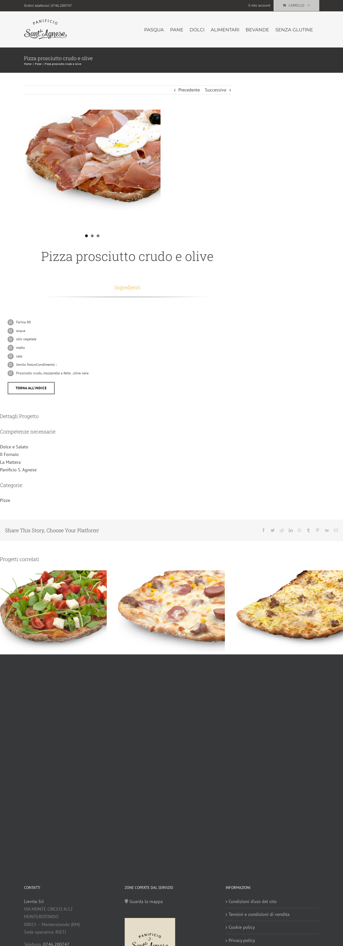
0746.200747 (61, 5)
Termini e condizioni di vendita (259, 914)
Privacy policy (242, 940)
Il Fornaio (9, 454)
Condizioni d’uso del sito (253, 901)
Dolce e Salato (14, 447)
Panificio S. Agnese (18, 470)
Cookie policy (242, 927)
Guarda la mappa (146, 901)
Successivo (215, 90)
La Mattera (10, 462)
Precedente (189, 90)
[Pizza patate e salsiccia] (289, 611)
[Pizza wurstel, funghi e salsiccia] (171, 611)
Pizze (5, 500)
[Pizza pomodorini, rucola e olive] (53, 611)
